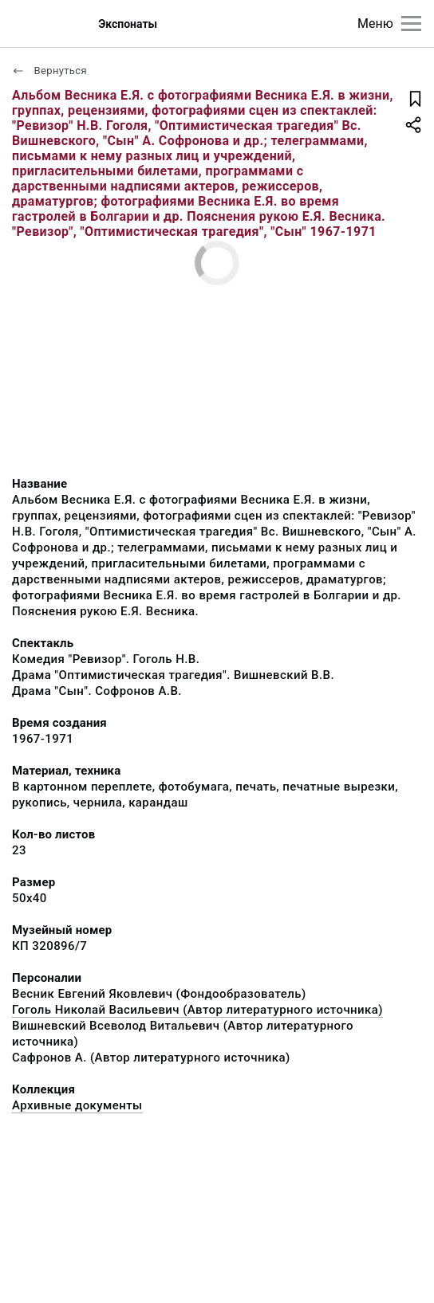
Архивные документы (77, 1105)
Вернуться (49, 71)
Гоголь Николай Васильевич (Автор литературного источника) (197, 1010)
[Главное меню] (411, 23)
